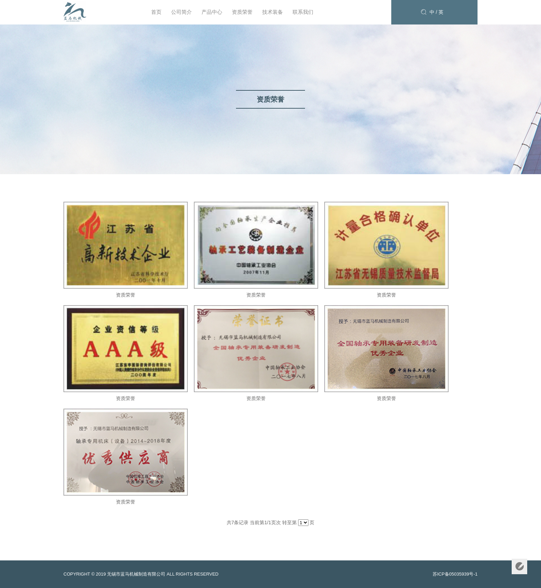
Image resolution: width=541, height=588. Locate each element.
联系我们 (303, 12)
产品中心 (211, 12)
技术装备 (272, 12)
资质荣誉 (242, 12)
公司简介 (181, 12)
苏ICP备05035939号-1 (455, 574)
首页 (156, 12)
